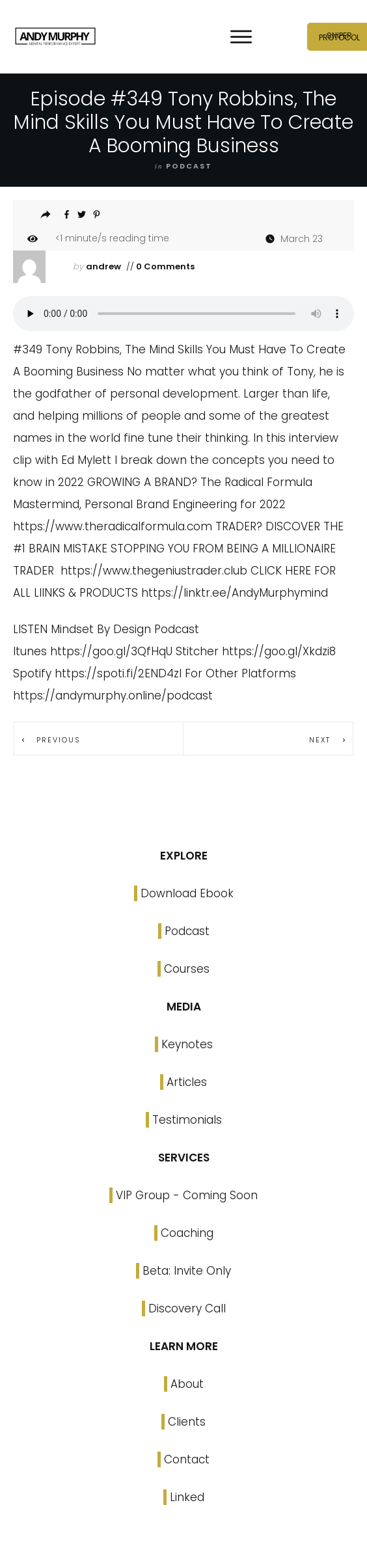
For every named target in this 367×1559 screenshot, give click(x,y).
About (187, 1384)
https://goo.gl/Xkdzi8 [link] (279, 651)
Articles (187, 1082)
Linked (187, 1497)
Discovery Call (187, 1308)
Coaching (187, 1233)
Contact (187, 1459)
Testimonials (187, 1120)
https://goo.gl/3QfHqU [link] (111, 651)
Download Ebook (187, 893)
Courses (187, 969)
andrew (103, 266)
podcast (189, 166)
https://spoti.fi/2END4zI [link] (118, 673)
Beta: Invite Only (187, 1271)
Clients (187, 1422)
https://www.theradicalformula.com (112, 526)
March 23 (301, 238)
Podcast (187, 931)
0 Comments (164, 266)
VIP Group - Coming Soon (187, 1195)
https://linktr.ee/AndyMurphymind (234, 593)
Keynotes (187, 1044)
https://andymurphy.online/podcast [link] (113, 695)
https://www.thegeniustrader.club (154, 570)
